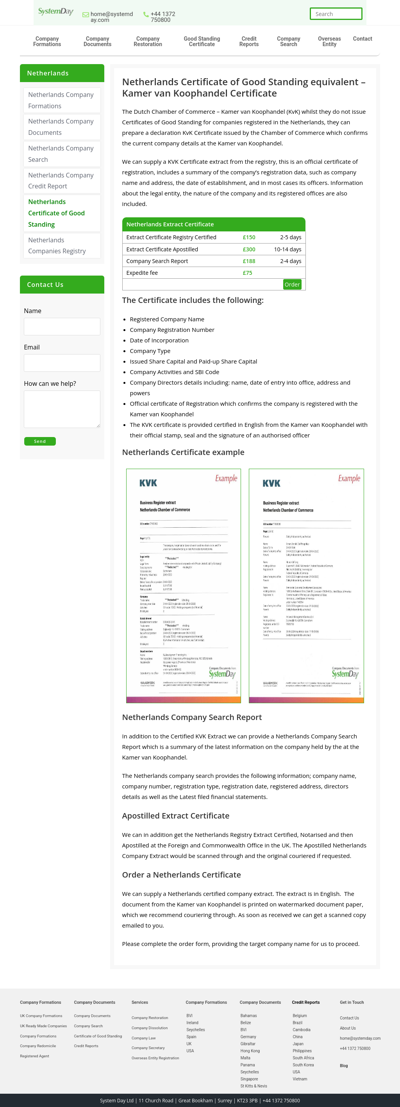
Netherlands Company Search (60, 154)
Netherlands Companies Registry (57, 245)
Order (292, 284)
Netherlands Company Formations (60, 100)
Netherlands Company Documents (60, 127)
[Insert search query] (336, 13)
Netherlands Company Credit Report (60, 180)
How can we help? (52, 384)
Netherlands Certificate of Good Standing (56, 213)
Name (32, 310)
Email (34, 347)
